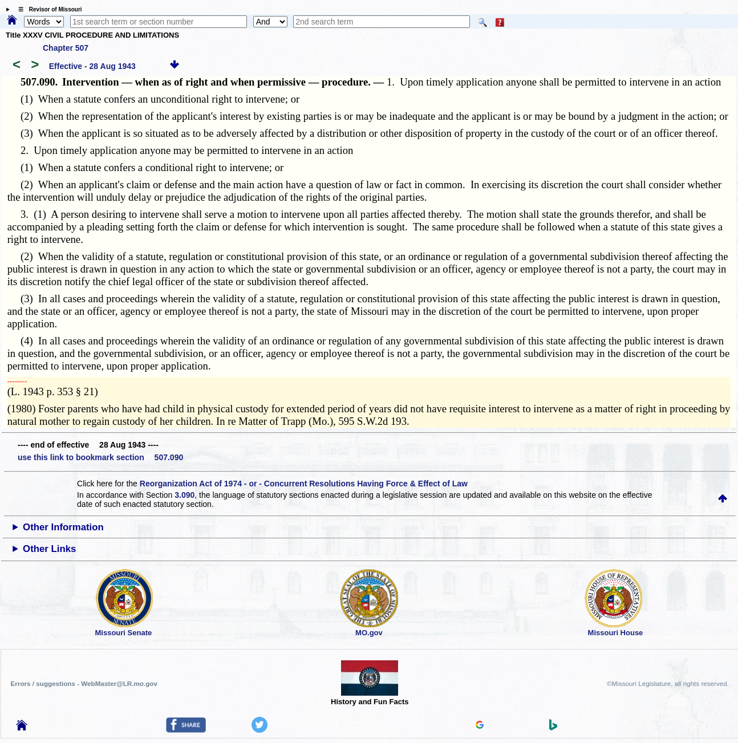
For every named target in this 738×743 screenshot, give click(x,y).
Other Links (49, 548)
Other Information (63, 527)
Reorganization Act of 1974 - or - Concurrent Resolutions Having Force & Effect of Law (304, 483)
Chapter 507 (65, 47)
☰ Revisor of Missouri (47, 9)
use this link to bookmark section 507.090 (100, 457)
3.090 (184, 495)
